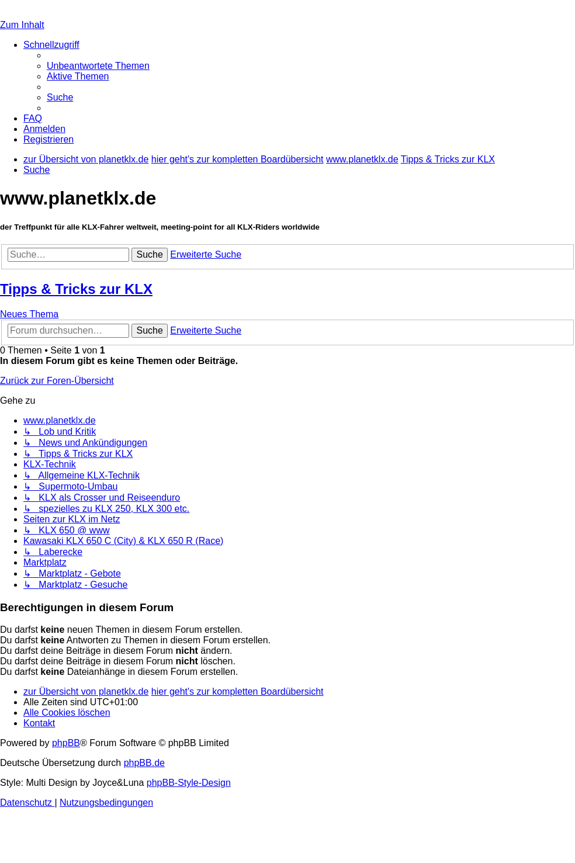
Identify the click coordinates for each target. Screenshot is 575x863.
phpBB (66, 743)
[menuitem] (98, 66)
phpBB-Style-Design (189, 783)
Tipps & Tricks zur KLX (76, 289)
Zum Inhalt (22, 25)
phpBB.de (144, 763)
